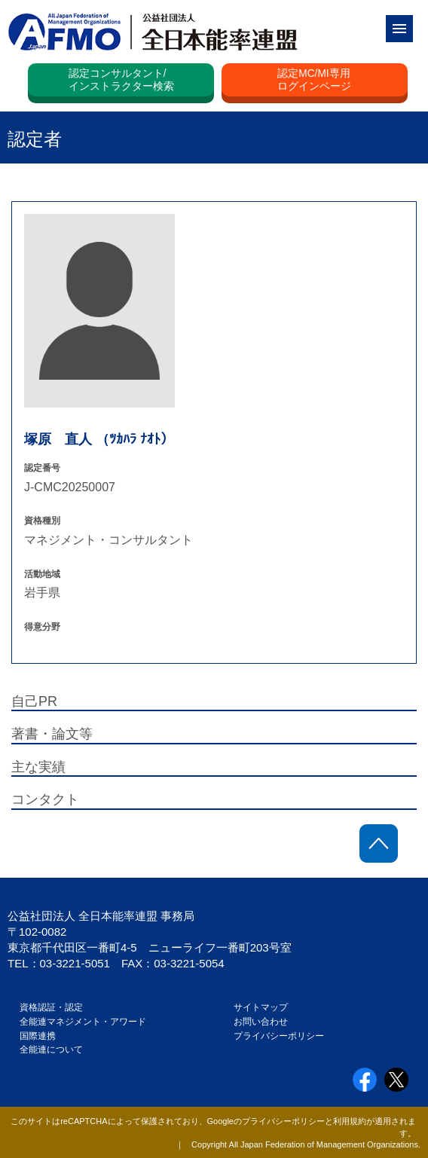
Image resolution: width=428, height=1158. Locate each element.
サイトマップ (261, 1007)
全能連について (51, 1049)
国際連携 (42, 1036)
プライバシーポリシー (279, 1036)
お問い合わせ (261, 1021)
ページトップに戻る (378, 843)
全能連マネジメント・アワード (83, 1021)
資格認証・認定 (51, 1007)
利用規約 (349, 1121)
